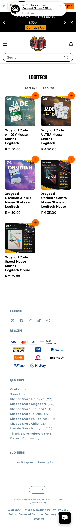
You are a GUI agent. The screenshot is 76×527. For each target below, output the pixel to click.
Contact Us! (35, 27)
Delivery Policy (55, 514)
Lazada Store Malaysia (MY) (31, 428)
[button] (5, 43)
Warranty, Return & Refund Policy (31, 509)
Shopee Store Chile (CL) (28, 423)
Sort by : (31, 88)
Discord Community (24, 438)
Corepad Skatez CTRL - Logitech (38, 7)
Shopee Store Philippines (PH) (32, 419)
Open (68, 6)
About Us (38, 518)
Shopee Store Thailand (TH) (30, 409)
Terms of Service (31, 514)
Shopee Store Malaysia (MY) (31, 399)
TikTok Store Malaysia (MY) (30, 433)
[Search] (66, 57)
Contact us (18, 389)
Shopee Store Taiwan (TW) (29, 414)
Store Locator (20, 394)
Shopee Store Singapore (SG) (32, 404)
